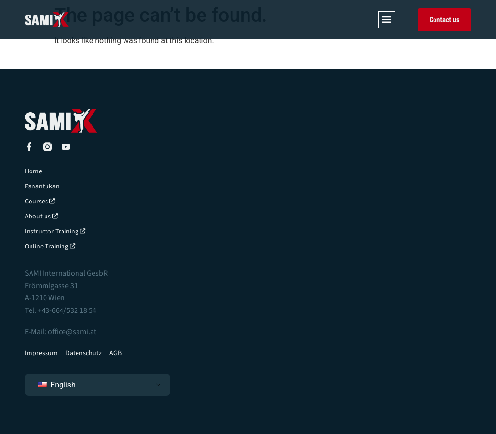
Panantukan (42, 186)
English (57, 384)
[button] (386, 19)
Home (33, 171)
